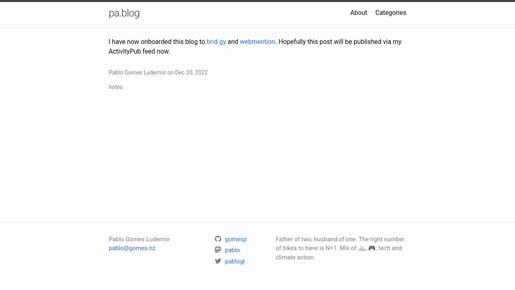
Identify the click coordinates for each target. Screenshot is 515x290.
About (358, 13)
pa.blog (124, 13)
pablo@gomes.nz (132, 248)
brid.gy (216, 42)
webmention (257, 42)
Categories (390, 13)
